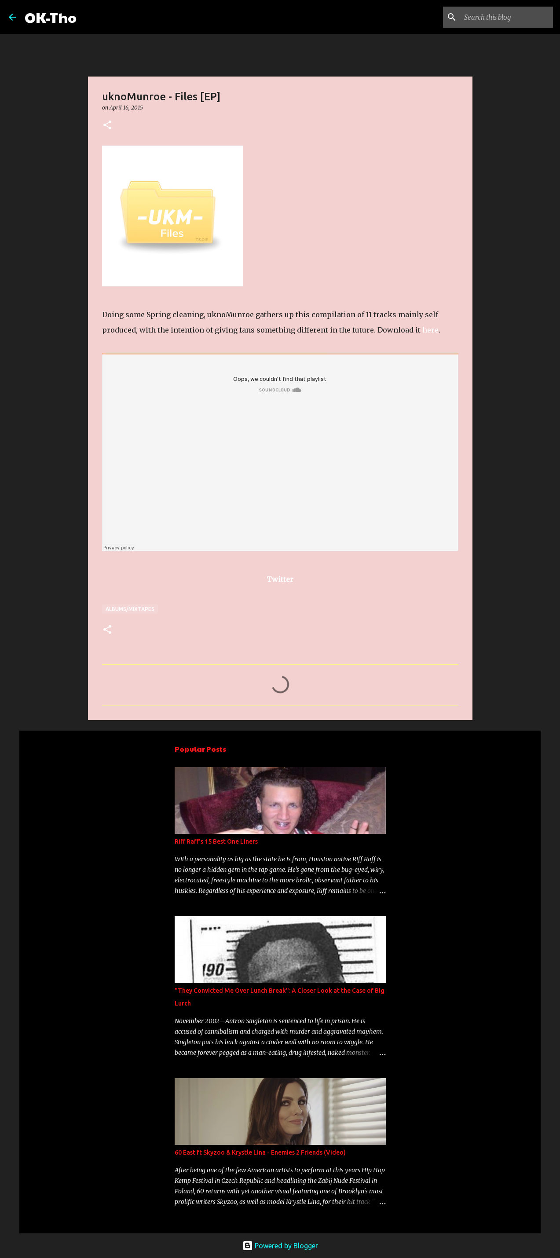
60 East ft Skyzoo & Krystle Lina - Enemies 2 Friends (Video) (260, 1152)
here (430, 329)
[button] (107, 126)
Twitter (280, 579)
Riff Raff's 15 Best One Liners (216, 841)
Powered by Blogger (280, 1246)
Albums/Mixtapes (130, 609)
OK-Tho (51, 17)
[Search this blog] (507, 17)
